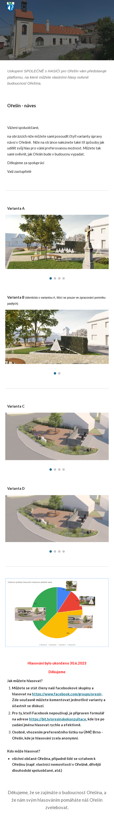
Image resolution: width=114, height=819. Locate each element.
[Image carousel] (56, 247)
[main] (56, 77)
